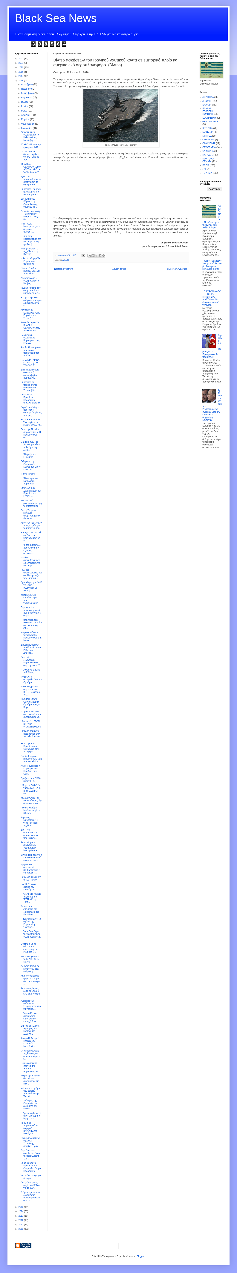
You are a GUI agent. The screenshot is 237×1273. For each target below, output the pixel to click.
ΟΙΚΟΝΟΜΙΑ (208, 143)
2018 (21, 71)
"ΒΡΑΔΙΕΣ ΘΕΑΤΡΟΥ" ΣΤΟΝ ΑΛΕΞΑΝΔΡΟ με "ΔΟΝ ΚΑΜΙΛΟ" (31, 168)
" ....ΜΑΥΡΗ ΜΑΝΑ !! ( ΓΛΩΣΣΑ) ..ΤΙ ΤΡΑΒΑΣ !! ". (31, 363)
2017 (21, 76)
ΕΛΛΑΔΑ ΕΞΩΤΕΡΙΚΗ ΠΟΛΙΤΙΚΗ (208, 111)
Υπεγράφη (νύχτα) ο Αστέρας (31, 1176)
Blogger (140, 1256)
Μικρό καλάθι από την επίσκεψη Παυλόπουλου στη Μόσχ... (31, 636)
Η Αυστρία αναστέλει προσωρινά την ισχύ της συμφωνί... (31, 549)
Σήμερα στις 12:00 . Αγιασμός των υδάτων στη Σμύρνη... (30, 1030)
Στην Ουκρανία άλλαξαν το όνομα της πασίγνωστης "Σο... (31, 1154)
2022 (21, 58)
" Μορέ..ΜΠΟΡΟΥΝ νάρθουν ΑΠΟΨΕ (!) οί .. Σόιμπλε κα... (31, 789)
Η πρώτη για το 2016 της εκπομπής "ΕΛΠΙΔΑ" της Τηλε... (31, 898)
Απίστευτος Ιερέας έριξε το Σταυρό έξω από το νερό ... (30, 979)
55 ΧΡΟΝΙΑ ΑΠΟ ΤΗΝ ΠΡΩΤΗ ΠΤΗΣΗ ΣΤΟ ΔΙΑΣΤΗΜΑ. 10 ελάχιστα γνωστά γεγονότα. (211, 298)
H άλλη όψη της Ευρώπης (28, 455)
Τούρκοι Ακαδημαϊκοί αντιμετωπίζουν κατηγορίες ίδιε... (31, 291)
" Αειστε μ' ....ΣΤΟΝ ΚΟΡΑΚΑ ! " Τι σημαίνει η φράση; (31, 724)
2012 (21, 1220)
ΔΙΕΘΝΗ (66, 260)
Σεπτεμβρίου (27, 93)
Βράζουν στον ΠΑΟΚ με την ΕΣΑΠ (31, 779)
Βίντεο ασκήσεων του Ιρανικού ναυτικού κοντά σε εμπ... (31, 858)
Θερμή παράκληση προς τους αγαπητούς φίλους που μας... (31, 411)
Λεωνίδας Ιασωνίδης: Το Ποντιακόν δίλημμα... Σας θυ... (31, 215)
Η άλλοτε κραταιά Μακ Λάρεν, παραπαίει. (29, 481)
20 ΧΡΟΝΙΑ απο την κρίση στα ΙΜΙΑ (31, 145)
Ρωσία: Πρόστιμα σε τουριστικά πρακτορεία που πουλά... (31, 351)
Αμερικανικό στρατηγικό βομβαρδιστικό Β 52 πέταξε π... (30, 868)
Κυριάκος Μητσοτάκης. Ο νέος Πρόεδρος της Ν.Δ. (30, 821)
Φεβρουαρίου (28, 124)
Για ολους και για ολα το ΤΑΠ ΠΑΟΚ (31, 878)
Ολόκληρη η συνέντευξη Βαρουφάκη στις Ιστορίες (30, 339)
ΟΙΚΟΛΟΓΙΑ (208, 139)
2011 (21, 1224)
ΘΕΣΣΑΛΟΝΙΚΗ (210, 121)
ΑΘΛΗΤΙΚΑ (208, 97)
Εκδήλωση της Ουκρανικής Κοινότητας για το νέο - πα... (31, 465)
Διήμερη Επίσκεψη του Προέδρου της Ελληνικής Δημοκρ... (31, 649)
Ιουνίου (25, 106)
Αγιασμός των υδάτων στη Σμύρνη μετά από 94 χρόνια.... (31, 1005)
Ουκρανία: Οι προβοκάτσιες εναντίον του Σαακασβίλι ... (29, 386)
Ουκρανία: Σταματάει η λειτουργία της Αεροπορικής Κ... (31, 192)
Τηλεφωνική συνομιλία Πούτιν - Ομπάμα (31, 680)
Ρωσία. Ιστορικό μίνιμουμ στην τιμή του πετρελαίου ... (31, 759)
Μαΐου (24, 110)
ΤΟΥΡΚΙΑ (207, 173)
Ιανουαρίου (27, 128)
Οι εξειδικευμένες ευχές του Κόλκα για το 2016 (30, 1185)
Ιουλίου (25, 102)
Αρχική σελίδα (119, 269)
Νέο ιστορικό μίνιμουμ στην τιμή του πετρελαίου (31, 503)
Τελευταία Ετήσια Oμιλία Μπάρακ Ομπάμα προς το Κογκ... (30, 703)
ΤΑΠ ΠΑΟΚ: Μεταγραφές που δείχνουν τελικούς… (30, 227)
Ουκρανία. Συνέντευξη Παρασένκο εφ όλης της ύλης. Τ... (31, 661)
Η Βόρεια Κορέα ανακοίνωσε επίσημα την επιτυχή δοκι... (29, 1017)
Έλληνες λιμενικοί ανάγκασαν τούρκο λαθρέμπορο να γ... (31, 301)
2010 (21, 1229)
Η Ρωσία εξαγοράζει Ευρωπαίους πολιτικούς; (31, 261)
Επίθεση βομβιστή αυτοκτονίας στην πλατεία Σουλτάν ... (31, 735)
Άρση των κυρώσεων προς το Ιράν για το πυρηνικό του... (31, 526)
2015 (21, 1207)
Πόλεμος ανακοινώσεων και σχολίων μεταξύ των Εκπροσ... (31, 574)
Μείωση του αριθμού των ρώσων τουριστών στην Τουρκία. (31, 1092)
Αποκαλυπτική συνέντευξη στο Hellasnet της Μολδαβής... (30, 136)
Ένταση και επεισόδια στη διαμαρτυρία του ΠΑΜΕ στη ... (30, 910)
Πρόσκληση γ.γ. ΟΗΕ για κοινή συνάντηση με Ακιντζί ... (31, 586)
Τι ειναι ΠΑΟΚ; (28, 474)
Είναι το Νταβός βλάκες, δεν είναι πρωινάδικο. (30, 271)
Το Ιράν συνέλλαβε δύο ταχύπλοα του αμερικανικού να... (31, 714)
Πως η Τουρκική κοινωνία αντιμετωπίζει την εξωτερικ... (30, 514)
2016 (21, 80)
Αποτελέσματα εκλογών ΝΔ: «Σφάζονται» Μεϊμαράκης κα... (30, 846)
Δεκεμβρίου (27, 84)
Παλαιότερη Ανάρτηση (176, 269)
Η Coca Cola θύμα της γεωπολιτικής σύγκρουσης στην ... (31, 935)
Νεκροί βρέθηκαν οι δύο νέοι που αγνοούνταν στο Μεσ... (30, 1079)
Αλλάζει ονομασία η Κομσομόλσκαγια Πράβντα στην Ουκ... (30, 770)
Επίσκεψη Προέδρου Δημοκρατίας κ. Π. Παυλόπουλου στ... (31, 433)
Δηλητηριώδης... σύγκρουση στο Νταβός (30, 281)
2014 (21, 1211)
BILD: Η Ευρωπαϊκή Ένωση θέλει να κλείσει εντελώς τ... (31, 422)
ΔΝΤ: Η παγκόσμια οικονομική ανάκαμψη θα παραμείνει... (30, 373)
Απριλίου (26, 115)
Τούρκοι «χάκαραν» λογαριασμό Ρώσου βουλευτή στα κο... (30, 1196)
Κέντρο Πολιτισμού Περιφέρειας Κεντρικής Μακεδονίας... (30, 1042)
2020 (21, 67)
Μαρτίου (25, 119)
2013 (21, 1216)
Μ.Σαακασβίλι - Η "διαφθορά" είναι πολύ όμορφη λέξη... (30, 446)
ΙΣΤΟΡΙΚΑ (207, 128)
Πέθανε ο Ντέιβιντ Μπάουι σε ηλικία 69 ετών (30, 810)
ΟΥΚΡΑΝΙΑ (208, 151)
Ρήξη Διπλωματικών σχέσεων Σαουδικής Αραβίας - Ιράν (30, 1142)
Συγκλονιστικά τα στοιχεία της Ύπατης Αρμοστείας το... (30, 1067)
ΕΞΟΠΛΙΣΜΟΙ (209, 118)
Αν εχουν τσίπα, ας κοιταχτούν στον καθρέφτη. (30, 969)
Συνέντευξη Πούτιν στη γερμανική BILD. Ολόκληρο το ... (30, 690)
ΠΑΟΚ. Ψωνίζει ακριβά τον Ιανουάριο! (28, 887)
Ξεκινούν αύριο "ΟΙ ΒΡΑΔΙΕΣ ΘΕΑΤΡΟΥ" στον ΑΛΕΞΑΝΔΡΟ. (30, 326)
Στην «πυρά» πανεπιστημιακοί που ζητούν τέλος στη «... (31, 611)
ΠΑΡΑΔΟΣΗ (208, 155)
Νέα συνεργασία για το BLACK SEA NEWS (30, 959)
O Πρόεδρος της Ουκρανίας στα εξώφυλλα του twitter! (29, 1104)
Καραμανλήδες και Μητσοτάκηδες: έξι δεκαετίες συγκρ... (31, 801)
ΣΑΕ (204, 169)
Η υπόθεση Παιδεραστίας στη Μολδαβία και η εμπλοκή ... (31, 240)
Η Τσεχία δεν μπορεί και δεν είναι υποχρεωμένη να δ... (31, 536)
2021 (21, 63)
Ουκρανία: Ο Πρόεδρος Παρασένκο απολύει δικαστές (30, 398)
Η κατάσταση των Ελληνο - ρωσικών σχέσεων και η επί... (31, 624)
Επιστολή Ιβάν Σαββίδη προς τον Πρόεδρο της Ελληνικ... (31, 492)
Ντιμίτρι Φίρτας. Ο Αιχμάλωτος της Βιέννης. (30, 251)
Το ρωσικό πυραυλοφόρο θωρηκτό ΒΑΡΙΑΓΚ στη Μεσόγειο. (29, 1128)
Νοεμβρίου (27, 89)
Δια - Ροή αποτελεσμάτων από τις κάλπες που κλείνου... (30, 833)
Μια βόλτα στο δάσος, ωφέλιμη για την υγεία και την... (30, 155)
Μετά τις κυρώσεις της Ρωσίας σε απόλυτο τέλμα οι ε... (30, 1054)
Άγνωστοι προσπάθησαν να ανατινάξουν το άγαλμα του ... (31, 180)
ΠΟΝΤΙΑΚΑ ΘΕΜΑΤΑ (208, 160)
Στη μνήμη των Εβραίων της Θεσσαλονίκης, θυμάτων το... (29, 203)
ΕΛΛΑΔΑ (206, 104)
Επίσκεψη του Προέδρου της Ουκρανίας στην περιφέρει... (30, 747)
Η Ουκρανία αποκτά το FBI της (30, 671)
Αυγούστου (27, 97)
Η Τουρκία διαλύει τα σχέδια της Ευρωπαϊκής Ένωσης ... (31, 923)
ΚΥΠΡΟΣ (207, 136)
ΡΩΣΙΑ (205, 165)
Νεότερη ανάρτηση (63, 269)
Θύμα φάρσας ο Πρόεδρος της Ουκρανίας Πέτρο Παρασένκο (31, 1167)
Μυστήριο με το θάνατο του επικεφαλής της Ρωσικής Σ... (30, 948)
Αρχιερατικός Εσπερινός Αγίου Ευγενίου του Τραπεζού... (30, 314)
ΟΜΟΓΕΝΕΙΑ (209, 147)
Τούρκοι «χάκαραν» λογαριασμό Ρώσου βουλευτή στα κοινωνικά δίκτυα (212, 265)
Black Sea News (56, 18)
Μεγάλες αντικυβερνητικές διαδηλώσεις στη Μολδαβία (30, 561)
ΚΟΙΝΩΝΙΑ (207, 132)
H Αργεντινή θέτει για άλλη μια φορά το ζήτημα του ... (31, 1116)
